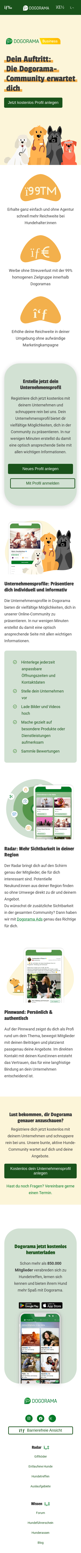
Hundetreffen (40, 1476)
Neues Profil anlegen (40, 469)
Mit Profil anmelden (42, 483)
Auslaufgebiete (40, 1486)
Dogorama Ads (30, 919)
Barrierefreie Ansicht (40, 1430)
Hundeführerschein (40, 1522)
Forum (40, 1513)
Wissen (40, 1504)
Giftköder (40, 1456)
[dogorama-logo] (36, 7)
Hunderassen (40, 1532)
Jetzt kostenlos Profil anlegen (33, 102)
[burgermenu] (8, 7)
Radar (40, 1447)
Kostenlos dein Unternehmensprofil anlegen (40, 1170)
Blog (41, 1542)
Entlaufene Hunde (40, 1466)
